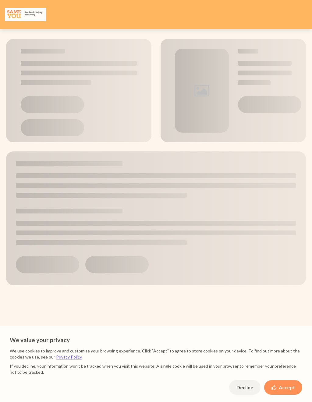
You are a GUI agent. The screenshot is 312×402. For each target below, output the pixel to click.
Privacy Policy (69, 359)
